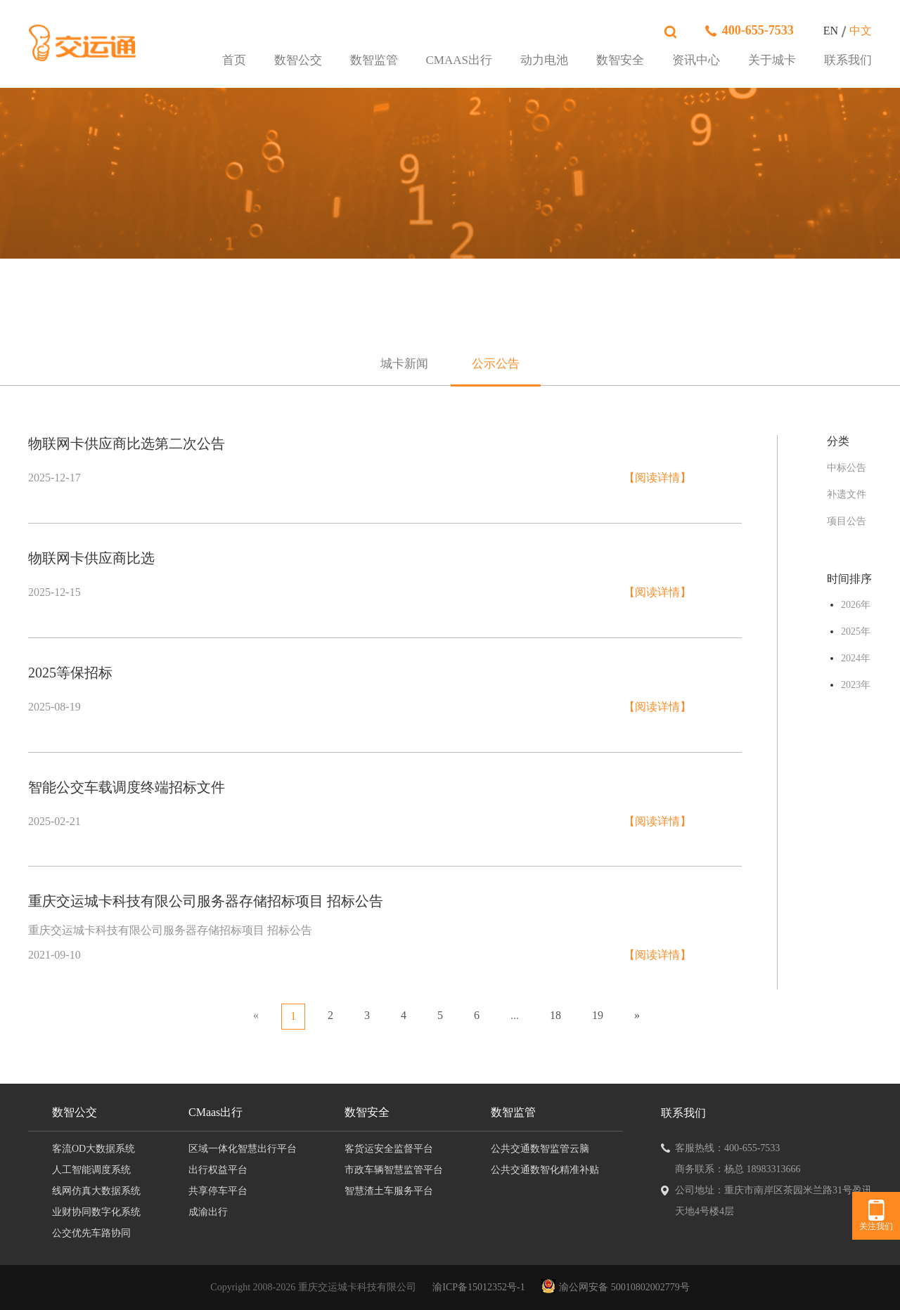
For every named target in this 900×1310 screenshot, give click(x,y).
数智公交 (298, 60)
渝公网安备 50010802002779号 (624, 1287)
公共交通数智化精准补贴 (545, 1170)
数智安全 (620, 60)
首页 (234, 60)
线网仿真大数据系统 (96, 1191)
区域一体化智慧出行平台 (242, 1148)
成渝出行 (208, 1212)
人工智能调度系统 (91, 1170)
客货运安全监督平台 (389, 1148)
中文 (860, 31)
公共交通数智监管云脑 (540, 1148)
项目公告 (846, 521)
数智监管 (374, 60)
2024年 (855, 658)
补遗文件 (846, 494)
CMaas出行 (459, 60)
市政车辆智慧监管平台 (394, 1170)
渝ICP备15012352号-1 (478, 1287)
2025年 (855, 631)
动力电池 (544, 60)
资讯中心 (696, 60)
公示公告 (496, 363)
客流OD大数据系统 (93, 1148)
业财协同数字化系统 (96, 1212)
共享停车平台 (218, 1191)
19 (597, 1015)
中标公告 (846, 467)
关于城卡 (772, 60)
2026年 (855, 604)
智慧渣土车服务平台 (389, 1191)
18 (555, 1015)
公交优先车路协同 (91, 1233)
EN (830, 31)
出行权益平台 (218, 1170)
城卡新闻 (404, 363)
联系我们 (848, 60)
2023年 (855, 685)
